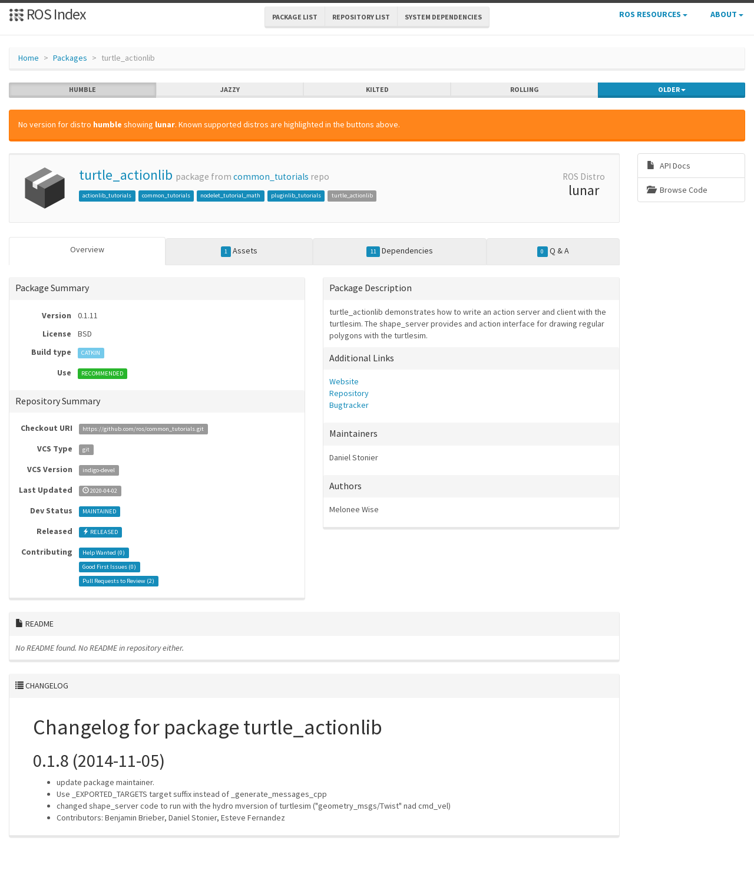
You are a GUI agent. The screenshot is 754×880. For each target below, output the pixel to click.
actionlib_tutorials (106, 195)
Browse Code (677, 189)
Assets (239, 251)
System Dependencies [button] (443, 16)
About (726, 14)
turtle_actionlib (126, 175)
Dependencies (399, 251)
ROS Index (47, 14)
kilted (377, 89)
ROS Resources (653, 14)
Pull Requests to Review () (118, 581)
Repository (349, 393)
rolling (524, 89)
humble (82, 89)
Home (28, 57)
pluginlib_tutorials (296, 195)
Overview (87, 249)
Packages (70, 57)
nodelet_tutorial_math (230, 195)
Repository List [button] (361, 16)
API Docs (668, 165)
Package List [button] (295, 16)
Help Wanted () (103, 552)
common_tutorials (271, 176)
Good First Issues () (109, 567)
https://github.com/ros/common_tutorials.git (143, 429)
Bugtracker (349, 405)
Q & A (553, 251)
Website (344, 381)
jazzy (230, 89)
